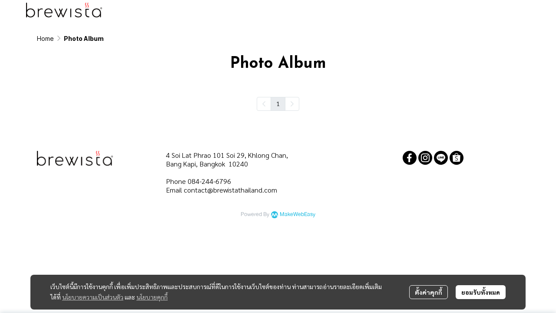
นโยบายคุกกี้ (152, 297)
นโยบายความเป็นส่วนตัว (92, 297)
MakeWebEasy (297, 214)
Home (45, 38)
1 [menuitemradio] (278, 103)
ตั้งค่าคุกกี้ (428, 292)
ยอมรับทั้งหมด (480, 292)
